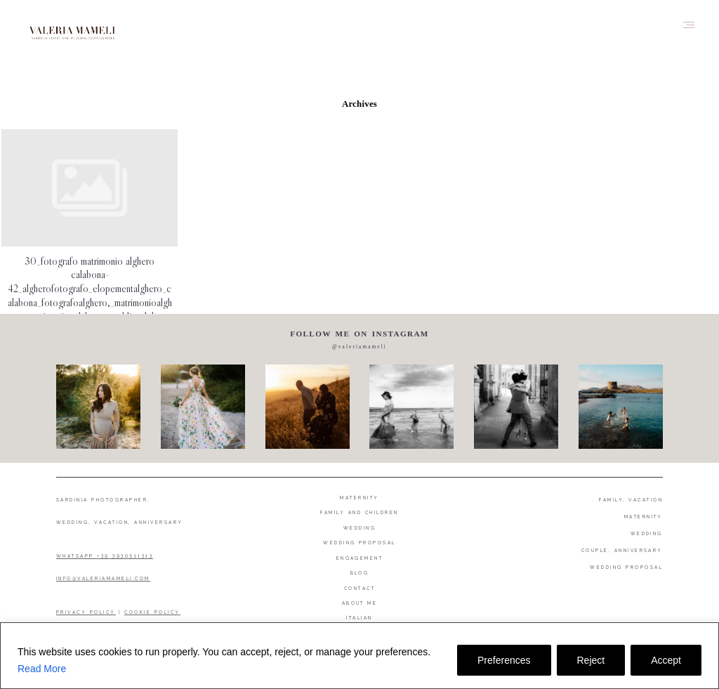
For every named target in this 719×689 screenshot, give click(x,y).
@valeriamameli (359, 347)
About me (360, 603)
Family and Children (359, 512)
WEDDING (647, 533)
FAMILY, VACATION (631, 499)
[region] (359, 655)
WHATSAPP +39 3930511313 (104, 555)
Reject (591, 660)
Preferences (503, 660)
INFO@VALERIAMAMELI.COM (103, 578)
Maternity (359, 497)
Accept (666, 660)
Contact (359, 588)
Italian (359, 617)
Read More (42, 668)
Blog (359, 572)
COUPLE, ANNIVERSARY (622, 550)
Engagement (359, 558)
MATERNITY (643, 516)
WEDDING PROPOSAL (626, 567)
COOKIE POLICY (152, 612)
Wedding (359, 527)
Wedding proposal (359, 542)
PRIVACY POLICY (86, 612)
